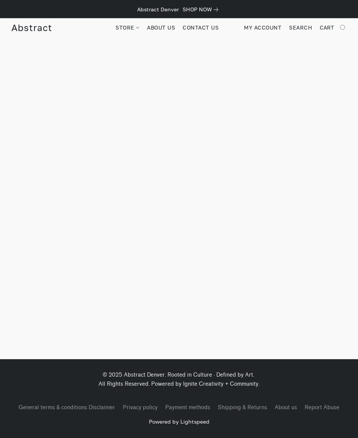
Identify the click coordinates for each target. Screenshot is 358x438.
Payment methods (187, 407)
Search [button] (300, 27)
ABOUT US (161, 27)
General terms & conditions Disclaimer (67, 407)
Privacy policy (140, 407)
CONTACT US (201, 27)
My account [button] (262, 27)
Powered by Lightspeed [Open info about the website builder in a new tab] (179, 421)
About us (286, 407)
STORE (127, 27)
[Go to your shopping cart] (333, 27)
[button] (31, 27)
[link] (202, 9)
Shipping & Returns (242, 407)
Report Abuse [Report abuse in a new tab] (322, 407)
